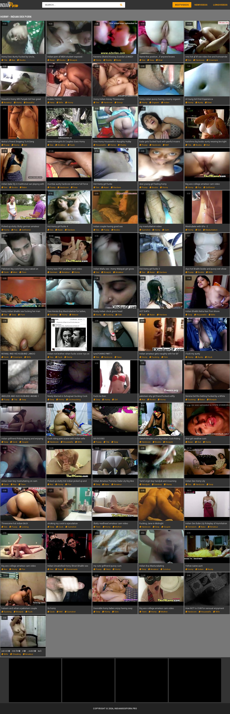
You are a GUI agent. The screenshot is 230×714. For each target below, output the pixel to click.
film (118, 315)
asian (51, 60)
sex (142, 60)
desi (208, 102)
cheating (15, 654)
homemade (71, 569)
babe (23, 187)
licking (24, 527)
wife (59, 102)
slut (207, 145)
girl (24, 145)
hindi (208, 357)
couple (23, 442)
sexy (150, 60)
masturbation (210, 230)
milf (166, 145)
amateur (6, 102)
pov (198, 187)
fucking (108, 315)
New (196, 4)
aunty (199, 102)
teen (22, 484)
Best (178, 4)
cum (165, 230)
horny (97, 60)
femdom (190, 527)
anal (159, 60)
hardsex (116, 187)
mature (73, 315)
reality (107, 60)
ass (12, 60)
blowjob (72, 60)
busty (117, 60)
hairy (50, 102)
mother (117, 527)
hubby (122, 145)
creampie (212, 60)
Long (216, 4)
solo (115, 612)
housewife (99, 145)
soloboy (52, 315)
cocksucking (73, 399)
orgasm (154, 102)
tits (4, 60)
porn (22, 272)
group (118, 102)
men (14, 272)
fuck (71, 145)
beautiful (29, 102)
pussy (5, 145)
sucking (190, 399)
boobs (21, 60)
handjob (144, 484)
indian (165, 102)
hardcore (198, 60)
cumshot (144, 230)
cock (5, 272)
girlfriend (208, 187)
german (52, 272)
